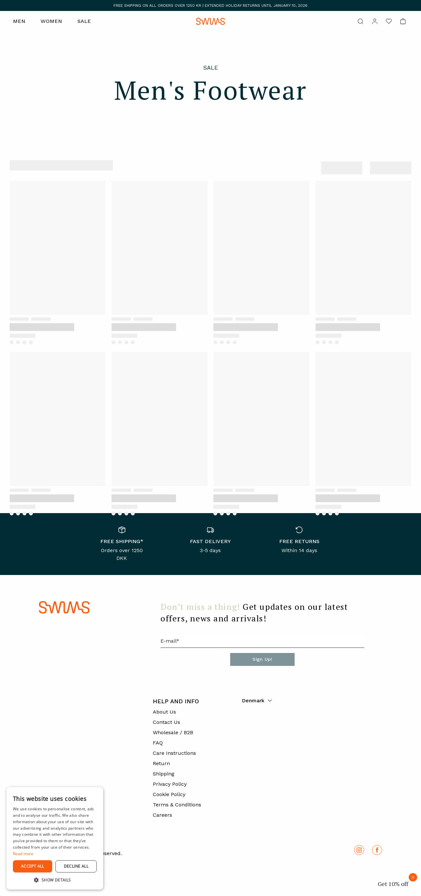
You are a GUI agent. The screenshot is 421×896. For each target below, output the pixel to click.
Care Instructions (174, 753)
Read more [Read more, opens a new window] (23, 853)
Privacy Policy (170, 784)
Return (161, 763)
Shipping (163, 774)
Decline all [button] (76, 866)
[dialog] (54, 838)
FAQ (158, 743)
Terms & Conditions (177, 805)
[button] (55, 880)
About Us (164, 712)
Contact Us (166, 722)
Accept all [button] (32, 866)
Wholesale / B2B (173, 732)
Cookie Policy (169, 794)
